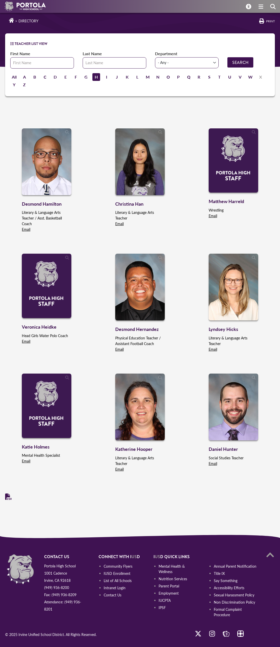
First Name (20, 53)
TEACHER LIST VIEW (28, 43)
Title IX (219, 573)
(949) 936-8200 (56, 587)
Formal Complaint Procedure (228, 612)
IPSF (162, 607)
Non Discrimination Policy (234, 602)
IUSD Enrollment (117, 573)
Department (166, 53)
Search (240, 62)
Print (270, 21)
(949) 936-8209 (64, 594)
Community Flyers (118, 566)
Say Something (225, 580)
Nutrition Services (173, 578)
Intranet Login (114, 587)
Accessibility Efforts (229, 587)
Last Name (92, 53)
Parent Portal (169, 585)
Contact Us (112, 595)
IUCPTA (165, 600)
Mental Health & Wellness (172, 569)
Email (26, 229)
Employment (169, 593)
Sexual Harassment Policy (234, 595)
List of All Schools (118, 580)
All (14, 77)
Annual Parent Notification (235, 566)
